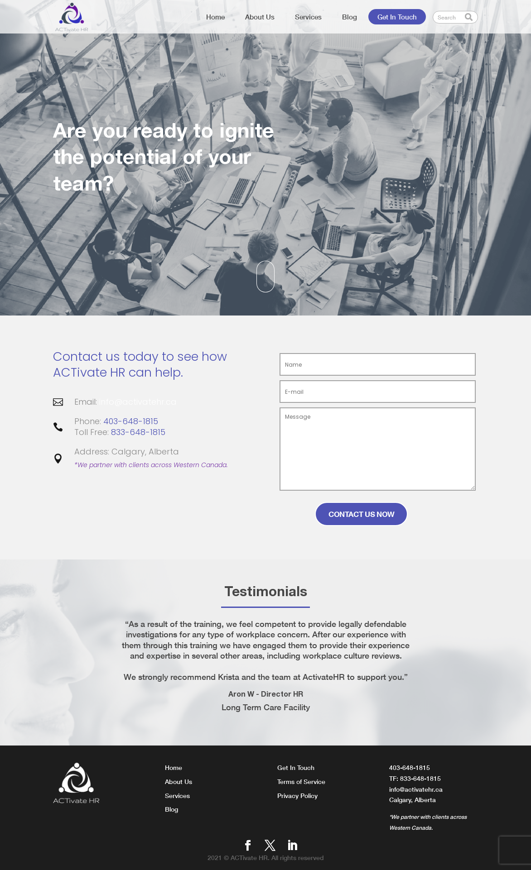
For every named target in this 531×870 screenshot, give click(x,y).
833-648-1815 (138, 432)
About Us (260, 17)
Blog (349, 17)
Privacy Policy (297, 795)
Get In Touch (397, 17)
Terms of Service (301, 781)
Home (215, 17)
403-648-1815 (130, 421)
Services (308, 17)
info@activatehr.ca (138, 401)
